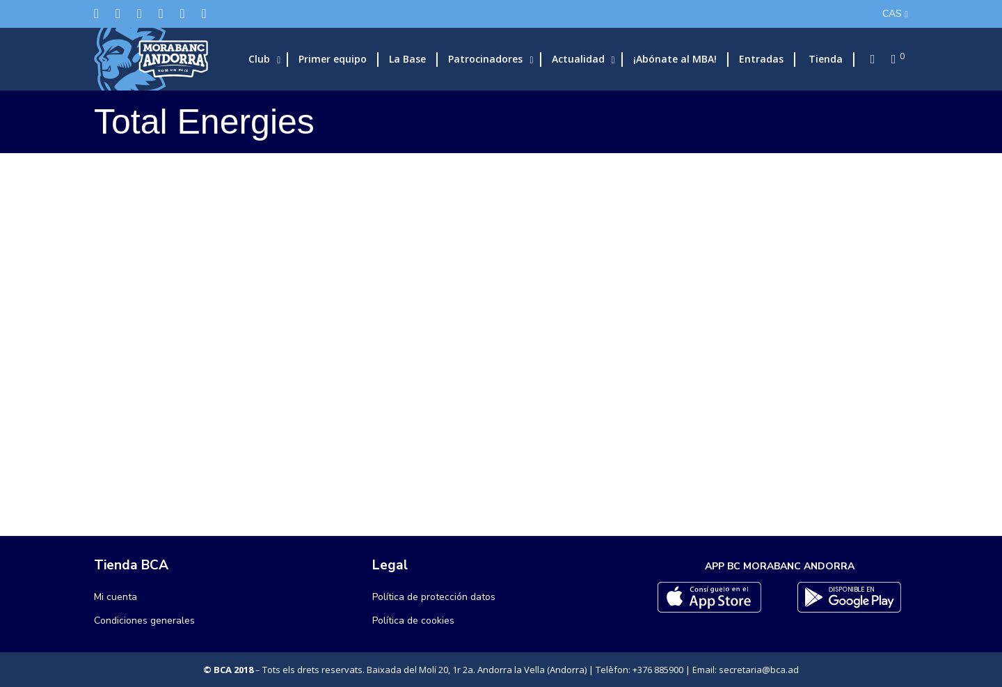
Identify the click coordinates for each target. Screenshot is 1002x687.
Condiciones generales (144, 620)
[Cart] (889, 59)
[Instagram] (139, 13)
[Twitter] (96, 13)
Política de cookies (413, 620)
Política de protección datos (433, 596)
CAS (892, 13)
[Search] (868, 59)
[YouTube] (204, 13)
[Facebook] (118, 13)
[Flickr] (182, 13)
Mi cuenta (115, 596)
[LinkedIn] (161, 13)
